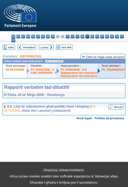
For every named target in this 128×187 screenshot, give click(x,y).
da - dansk (28, 36)
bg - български (13, 36)
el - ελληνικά (43, 36)
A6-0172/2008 (14, 69)
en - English (48, 36)
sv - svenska (13, 40)
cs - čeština (23, 36)
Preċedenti (29, 47)
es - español (18, 36)
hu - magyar (82, 36)
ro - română (107, 36)
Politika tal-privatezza (109, 118)
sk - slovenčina (112, 36)
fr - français (53, 36)
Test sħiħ (66, 47)
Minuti (118, 107)
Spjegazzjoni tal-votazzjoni (78, 72)
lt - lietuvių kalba (77, 36)
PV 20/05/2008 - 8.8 (73, 69)
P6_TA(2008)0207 (113, 69)
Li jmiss (44, 47)
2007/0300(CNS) (30, 56)
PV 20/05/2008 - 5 (42, 69)
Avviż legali (84, 118)
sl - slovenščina (117, 36)
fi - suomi (122, 36)
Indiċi (11, 47)
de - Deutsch (33, 36)
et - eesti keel (38, 36)
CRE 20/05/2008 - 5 (43, 72)
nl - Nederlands (92, 36)
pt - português (102, 36)
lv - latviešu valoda (73, 36)
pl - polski (97, 36)
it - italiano (68, 36)
